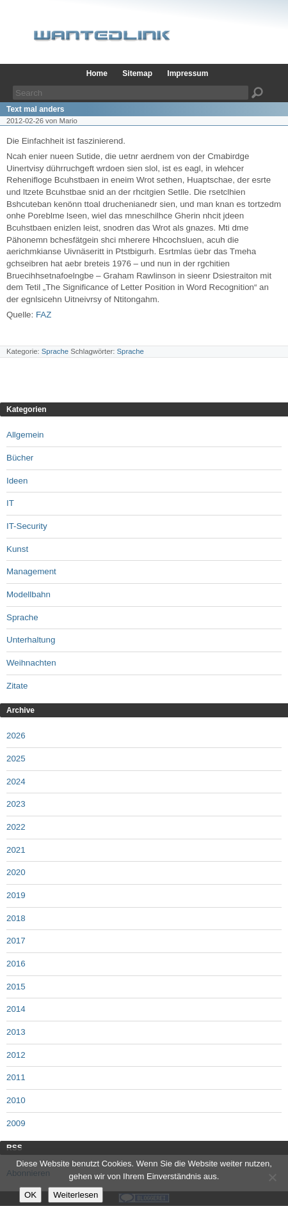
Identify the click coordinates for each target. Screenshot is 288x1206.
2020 (16, 872)
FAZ (43, 314)
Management (31, 571)
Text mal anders (35, 109)
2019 (16, 895)
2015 (16, 986)
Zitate (17, 686)
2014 (16, 1009)
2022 (16, 827)
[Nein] (272, 1177)
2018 (16, 918)
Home (97, 73)
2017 (16, 940)
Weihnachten (31, 663)
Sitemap (137, 73)
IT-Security (26, 526)
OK (30, 1195)
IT (10, 503)
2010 (16, 1100)
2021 (16, 850)
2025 (16, 758)
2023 (16, 804)
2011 (16, 1077)
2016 (16, 963)
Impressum (187, 73)
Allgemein (25, 434)
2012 (16, 1055)
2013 (16, 1032)
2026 (16, 735)
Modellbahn (28, 594)
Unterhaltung (30, 640)
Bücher (19, 457)
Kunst (17, 549)
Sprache (55, 351)
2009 (16, 1123)
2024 (16, 781)
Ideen (17, 480)
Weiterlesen (75, 1195)
